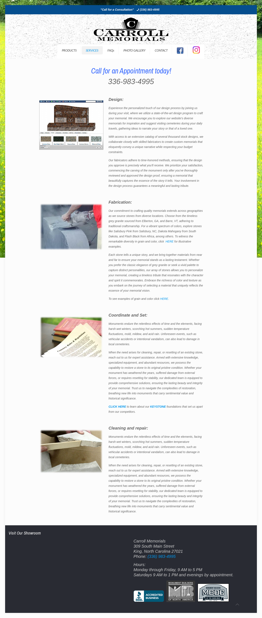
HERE (170, 241)
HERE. (164, 298)
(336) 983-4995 (149, 9)
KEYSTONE (158, 406)
